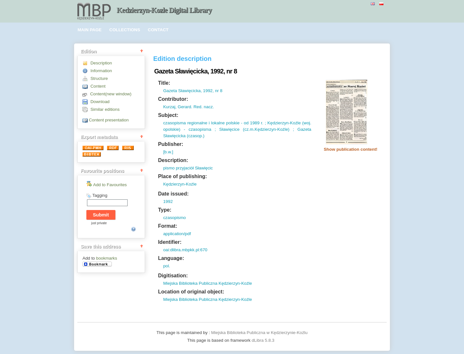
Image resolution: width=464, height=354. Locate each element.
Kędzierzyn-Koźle (180, 184)
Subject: (168, 115)
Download (100, 101)
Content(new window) (110, 93)
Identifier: (169, 242)
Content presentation (109, 120)
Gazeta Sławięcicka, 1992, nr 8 (192, 90)
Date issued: (173, 193)
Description (101, 63)
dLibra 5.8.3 (264, 340)
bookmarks (106, 258)
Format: (167, 226)
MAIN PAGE (90, 29)
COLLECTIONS (124, 29)
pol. (166, 265)
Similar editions (105, 109)
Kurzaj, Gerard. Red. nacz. (188, 106)
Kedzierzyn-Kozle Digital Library (164, 10)
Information (101, 70)
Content (98, 86)
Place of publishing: (182, 176)
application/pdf (177, 233)
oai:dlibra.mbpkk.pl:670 (185, 249)
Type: (164, 210)
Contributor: (173, 99)
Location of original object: (191, 291)
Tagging (99, 195)
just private (99, 223)
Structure (99, 78)
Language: (171, 258)
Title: (164, 83)
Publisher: (170, 144)
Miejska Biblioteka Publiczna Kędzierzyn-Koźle (207, 283)
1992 (168, 201)
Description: (173, 160)
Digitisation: (173, 275)
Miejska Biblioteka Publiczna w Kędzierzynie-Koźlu (259, 332)
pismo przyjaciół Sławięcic (188, 168)
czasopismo (174, 217)
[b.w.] (168, 151)
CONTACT (158, 29)
